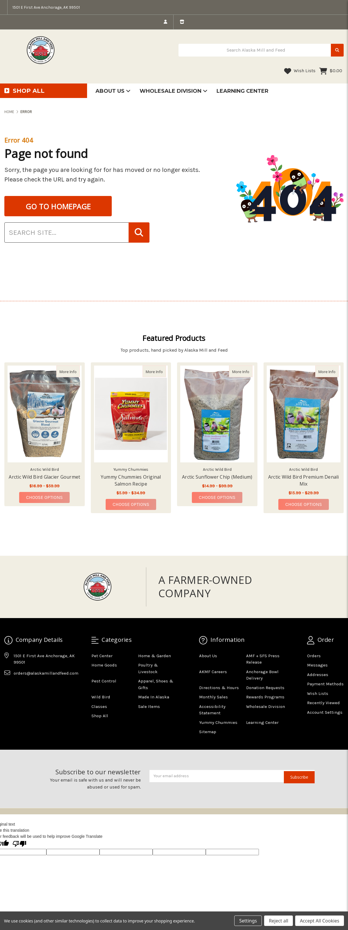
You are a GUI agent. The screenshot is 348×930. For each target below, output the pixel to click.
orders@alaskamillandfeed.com (46, 673)
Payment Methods (325, 683)
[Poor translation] (19, 844)
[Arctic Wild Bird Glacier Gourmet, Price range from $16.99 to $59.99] (44, 414)
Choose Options (48, 497)
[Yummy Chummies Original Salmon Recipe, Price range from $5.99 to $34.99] (131, 414)
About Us (113, 91)
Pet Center (102, 655)
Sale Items (149, 706)
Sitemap (207, 731)
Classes (99, 706)
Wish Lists (299, 71)
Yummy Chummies (218, 722)
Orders (314, 655)
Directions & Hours (219, 687)
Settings (248, 921)
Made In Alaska (153, 697)
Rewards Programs (265, 697)
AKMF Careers (213, 671)
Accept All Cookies (319, 921)
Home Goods (104, 665)
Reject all (278, 921)
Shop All (99, 715)
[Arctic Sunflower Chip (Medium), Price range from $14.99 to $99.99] (217, 414)
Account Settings (324, 712)
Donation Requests (265, 687)
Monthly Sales (213, 697)
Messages (317, 665)
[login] (165, 22)
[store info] (181, 22)
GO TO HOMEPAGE (58, 206)
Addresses (317, 674)
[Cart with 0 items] (331, 71)
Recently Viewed (323, 702)
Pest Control (103, 681)
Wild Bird (100, 697)
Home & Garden (154, 655)
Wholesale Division (174, 91)
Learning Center (242, 91)
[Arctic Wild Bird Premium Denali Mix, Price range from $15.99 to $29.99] (304, 414)
